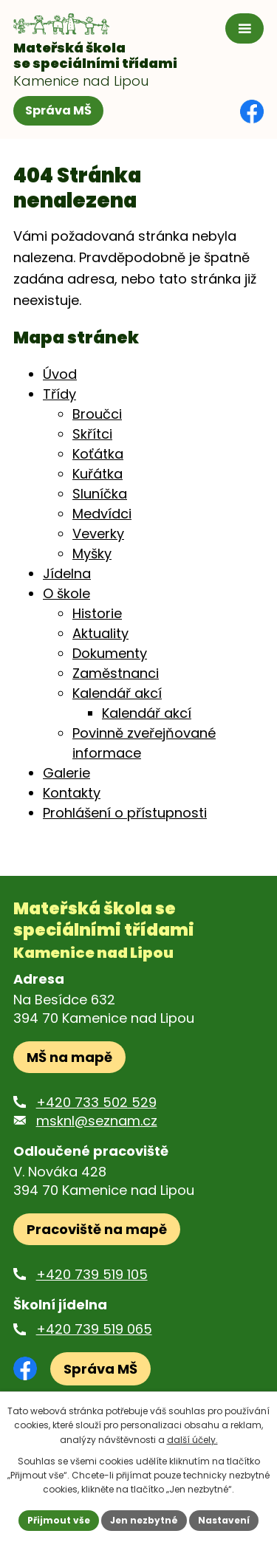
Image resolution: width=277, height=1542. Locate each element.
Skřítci (92, 434)
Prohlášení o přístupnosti (125, 812)
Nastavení (224, 1520)
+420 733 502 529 (96, 1102)
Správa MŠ (58, 110)
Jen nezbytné (144, 1520)
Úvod (60, 374)
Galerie (66, 773)
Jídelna (67, 573)
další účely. (192, 1439)
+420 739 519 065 (94, 1329)
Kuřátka (97, 474)
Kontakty (71, 793)
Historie (97, 613)
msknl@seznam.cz (96, 1120)
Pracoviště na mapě (97, 1229)
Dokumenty (109, 653)
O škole (66, 593)
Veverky (98, 533)
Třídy (59, 394)
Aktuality (100, 633)
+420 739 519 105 (92, 1274)
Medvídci (101, 513)
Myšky (92, 553)
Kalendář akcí (117, 693)
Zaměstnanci (115, 673)
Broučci (97, 414)
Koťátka (97, 454)
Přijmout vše (58, 1520)
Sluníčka (99, 493)
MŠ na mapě (69, 1057)
